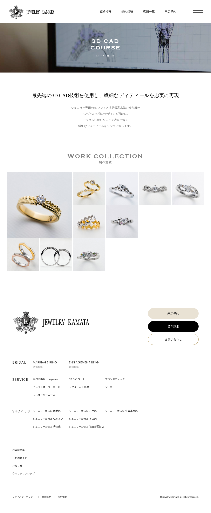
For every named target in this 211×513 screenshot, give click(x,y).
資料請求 (173, 326)
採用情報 (62, 496)
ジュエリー (111, 387)
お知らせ (17, 465)
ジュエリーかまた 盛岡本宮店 (121, 410)
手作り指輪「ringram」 (46, 379)
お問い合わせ (173, 339)
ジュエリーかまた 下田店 (83, 418)
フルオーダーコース (44, 394)
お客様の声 (18, 450)
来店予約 (173, 313)
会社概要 (46, 496)
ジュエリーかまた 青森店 (47, 426)
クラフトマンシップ (23, 473)
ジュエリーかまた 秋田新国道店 (86, 426)
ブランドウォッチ (115, 379)
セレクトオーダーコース (46, 387)
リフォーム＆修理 (79, 387)
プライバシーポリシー (23, 496)
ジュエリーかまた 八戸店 (83, 410)
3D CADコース (77, 379)
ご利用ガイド (19, 457)
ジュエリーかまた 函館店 (47, 410)
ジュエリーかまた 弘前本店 (48, 418)
